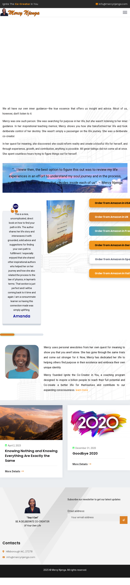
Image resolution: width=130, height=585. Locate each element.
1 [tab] (7, 335)
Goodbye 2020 (85, 453)
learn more (81, 390)
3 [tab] (36, 335)
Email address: (76, 511)
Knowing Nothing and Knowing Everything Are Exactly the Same (31, 456)
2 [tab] (21, 335)
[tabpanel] (21, 268)
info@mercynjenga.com (111, 4)
